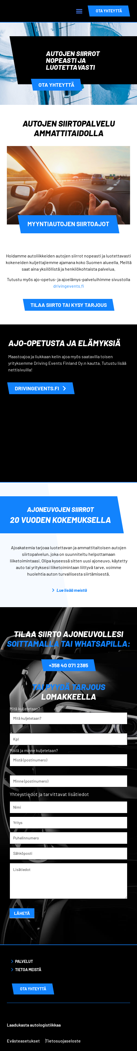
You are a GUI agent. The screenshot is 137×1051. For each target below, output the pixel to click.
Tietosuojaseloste (63, 1040)
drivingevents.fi (68, 285)
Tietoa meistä (28, 969)
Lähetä (22, 912)
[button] (79, 11)
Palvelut (24, 961)
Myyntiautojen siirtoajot (68, 223)
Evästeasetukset (23, 1040)
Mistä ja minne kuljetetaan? (34, 751)
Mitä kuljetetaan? (25, 709)
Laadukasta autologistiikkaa (34, 1024)
